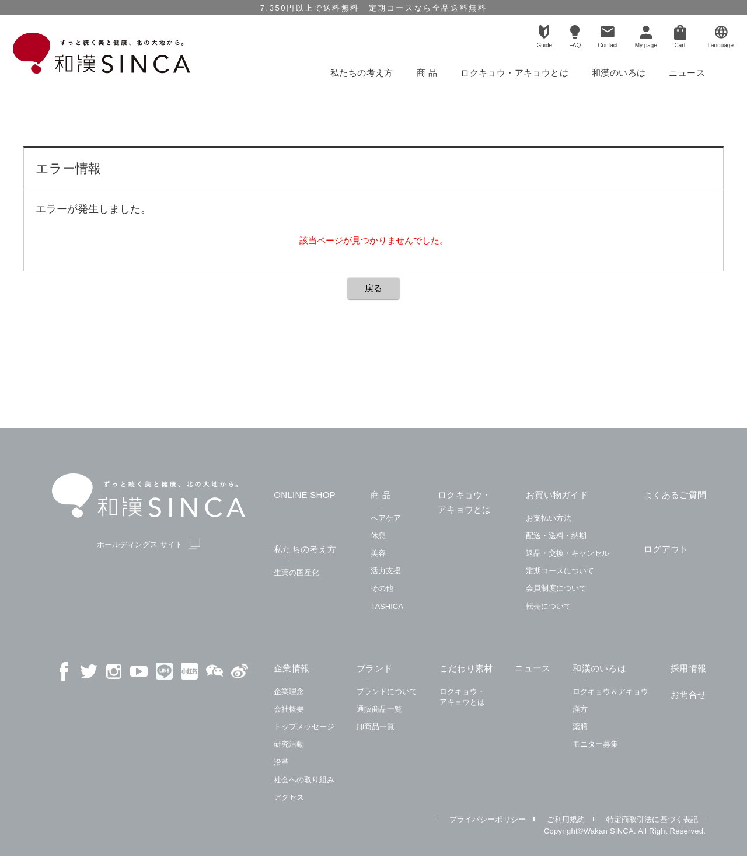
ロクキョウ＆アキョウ (610, 691)
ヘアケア (386, 518)
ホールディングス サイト (149, 543)
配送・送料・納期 (556, 535)
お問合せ (688, 694)
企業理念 (289, 691)
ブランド (374, 668)
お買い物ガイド (557, 495)
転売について (548, 606)
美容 (378, 553)
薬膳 (580, 726)
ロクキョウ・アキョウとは (514, 73)
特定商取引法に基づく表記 (652, 819)
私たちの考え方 (361, 73)
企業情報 (291, 668)
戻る (373, 288)
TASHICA (387, 606)
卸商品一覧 (376, 726)
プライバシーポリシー (487, 819)
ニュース (687, 73)
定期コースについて (560, 570)
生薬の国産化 (296, 572)
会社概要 (289, 709)
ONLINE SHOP (305, 495)
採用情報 (688, 668)
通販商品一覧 (379, 709)
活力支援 (386, 570)
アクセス (289, 797)
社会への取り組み (304, 779)
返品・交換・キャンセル (567, 553)
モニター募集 (595, 744)
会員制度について (556, 588)
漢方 (580, 709)
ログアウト (666, 549)
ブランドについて (387, 691)
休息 (378, 535)
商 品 (427, 73)
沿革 (281, 762)
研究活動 (289, 744)
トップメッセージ (304, 726)
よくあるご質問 (675, 495)
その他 (382, 588)
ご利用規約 (566, 819)
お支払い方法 (548, 518)
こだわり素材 (466, 668)
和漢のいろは (618, 73)
